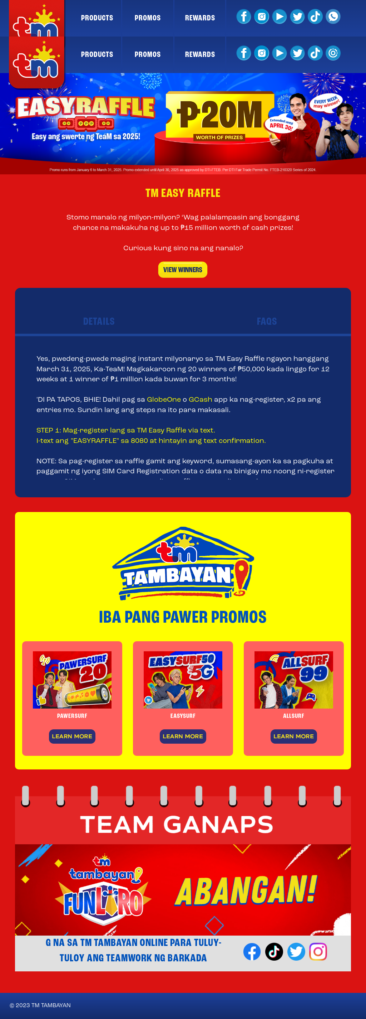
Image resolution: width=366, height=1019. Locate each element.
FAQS (267, 322)
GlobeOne (164, 400)
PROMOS (148, 18)
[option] (183, 123)
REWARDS (200, 18)
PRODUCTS (97, 18)
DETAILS (99, 322)
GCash (200, 400)
